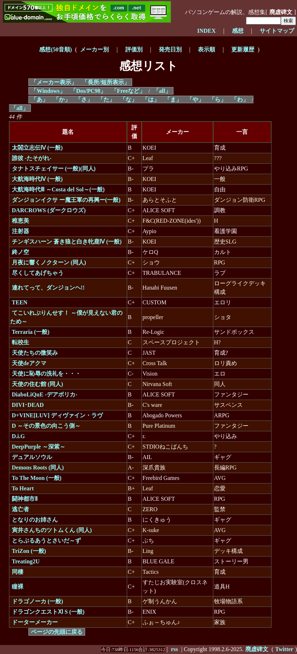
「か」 (61, 99)
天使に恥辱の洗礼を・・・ (46, 374)
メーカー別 (94, 49)
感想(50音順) (55, 49)
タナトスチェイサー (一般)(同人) (54, 168)
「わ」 (240, 99)
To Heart (23, 488)
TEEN (20, 302)
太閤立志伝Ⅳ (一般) (37, 148)
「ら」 (217, 99)
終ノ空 (20, 252)
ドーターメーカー (35, 622)
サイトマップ (277, 31)
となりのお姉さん (35, 520)
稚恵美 (20, 221)
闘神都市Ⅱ (25, 499)
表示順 (206, 49)
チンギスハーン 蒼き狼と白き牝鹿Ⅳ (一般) (67, 242)
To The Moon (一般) (36, 478)
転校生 (20, 342)
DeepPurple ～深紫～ (38, 447)
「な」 (128, 99)
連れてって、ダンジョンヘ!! (48, 288)
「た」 (106, 99)
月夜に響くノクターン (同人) (49, 262)
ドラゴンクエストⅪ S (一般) (48, 612)
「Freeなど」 (128, 91)
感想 (237, 31)
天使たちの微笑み (35, 353)
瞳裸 (17, 586)
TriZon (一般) (29, 551)
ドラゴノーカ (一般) (37, 601)
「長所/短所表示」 (105, 82)
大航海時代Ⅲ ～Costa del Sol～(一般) (58, 189)
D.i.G (18, 436)
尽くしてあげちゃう (38, 273)
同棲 (17, 572)
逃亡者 (20, 509)
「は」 (150, 99)
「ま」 (173, 99)
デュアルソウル (32, 457)
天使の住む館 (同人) (37, 384)
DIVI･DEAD (28, 405)
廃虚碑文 (280, 12)
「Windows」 (48, 91)
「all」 (162, 91)
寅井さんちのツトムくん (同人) (52, 530)
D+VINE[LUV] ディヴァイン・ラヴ (57, 415)
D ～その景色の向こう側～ (46, 426)
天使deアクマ (29, 363)
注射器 (20, 231)
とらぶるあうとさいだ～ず (46, 540)
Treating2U (26, 561)
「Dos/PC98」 (88, 91)
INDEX (206, 31)
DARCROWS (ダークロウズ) (49, 210)
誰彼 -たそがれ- (32, 158)
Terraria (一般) (31, 332)
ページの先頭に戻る (57, 632)
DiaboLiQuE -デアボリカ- (45, 394)
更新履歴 (242, 49)
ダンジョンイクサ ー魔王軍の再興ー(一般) (66, 200)
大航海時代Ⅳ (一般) (37, 179)
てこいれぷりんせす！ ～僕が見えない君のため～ (66, 317)
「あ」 (39, 99)
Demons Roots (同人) (38, 467)
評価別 (134, 49)
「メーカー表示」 (54, 82)
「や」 (195, 99)
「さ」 (84, 99)
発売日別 (170, 49)
